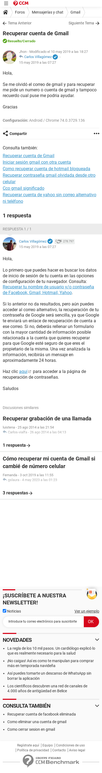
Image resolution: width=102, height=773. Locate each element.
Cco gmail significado (23, 188)
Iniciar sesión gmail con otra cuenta (37, 162)
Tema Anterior (20, 23)
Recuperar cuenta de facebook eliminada (41, 714)
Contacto (59, 750)
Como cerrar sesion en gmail (31, 729)
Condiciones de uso (70, 745)
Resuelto (14, 41)
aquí (23, 371)
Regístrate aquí (28, 745)
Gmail (75, 12)
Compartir (18, 133)
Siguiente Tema (81, 23)
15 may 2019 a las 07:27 (37, 62)
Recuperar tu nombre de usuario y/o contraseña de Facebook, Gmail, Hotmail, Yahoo (48, 289)
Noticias (12, 611)
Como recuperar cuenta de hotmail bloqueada (46, 168)
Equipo (47, 745)
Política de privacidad (33, 750)
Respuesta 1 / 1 (17, 229)
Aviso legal (77, 750)
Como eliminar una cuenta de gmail (36, 722)
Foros (20, 12)
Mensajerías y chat (47, 12)
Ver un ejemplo (87, 611)
